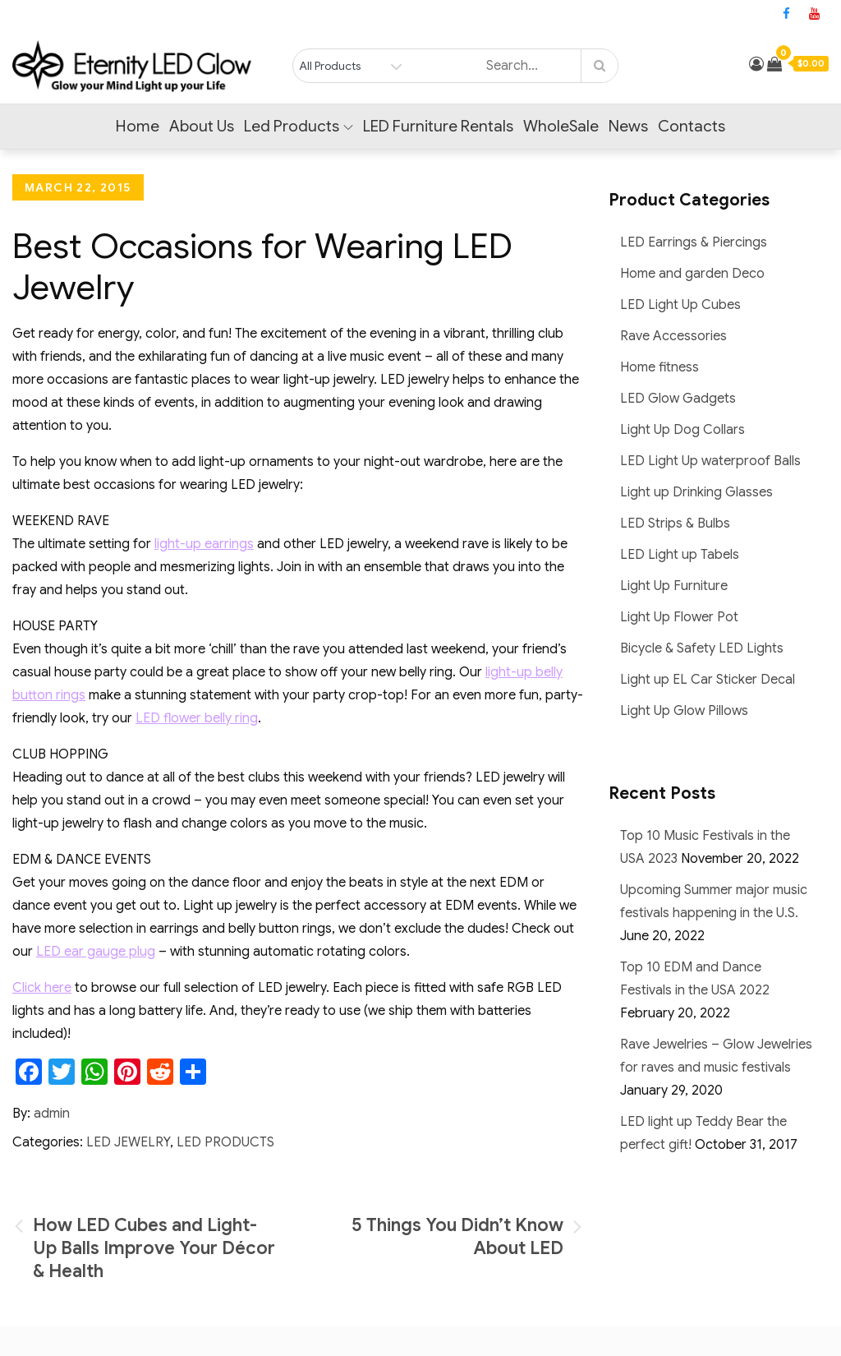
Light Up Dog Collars (682, 430)
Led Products (298, 126)
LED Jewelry (128, 1142)
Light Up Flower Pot (679, 617)
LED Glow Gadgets (678, 398)
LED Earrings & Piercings (693, 242)
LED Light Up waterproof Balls (710, 461)
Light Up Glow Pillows (684, 711)
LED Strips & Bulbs (675, 523)
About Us (201, 126)
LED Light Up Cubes (680, 305)
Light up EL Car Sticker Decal (707, 679)
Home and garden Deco (692, 273)
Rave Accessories (673, 336)
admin (52, 1113)
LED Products (225, 1142)
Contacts (691, 126)
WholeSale (561, 126)
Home (137, 126)
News (628, 126)
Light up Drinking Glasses (696, 492)
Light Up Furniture (674, 586)
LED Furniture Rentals (438, 126)
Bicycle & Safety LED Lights (702, 648)
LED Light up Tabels (679, 555)
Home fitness (659, 367)
